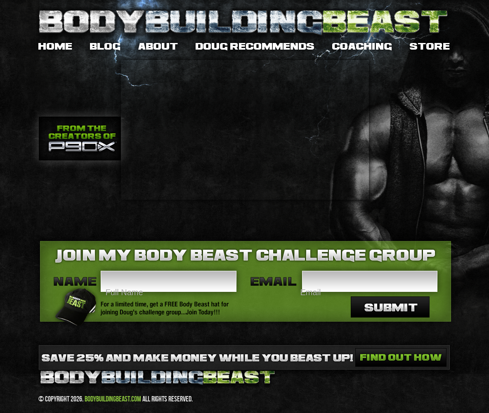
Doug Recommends (255, 46)
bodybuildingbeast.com (113, 399)
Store (430, 46)
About (158, 46)
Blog (105, 46)
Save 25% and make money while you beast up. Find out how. (400, 357)
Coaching (362, 46)
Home (55, 46)
